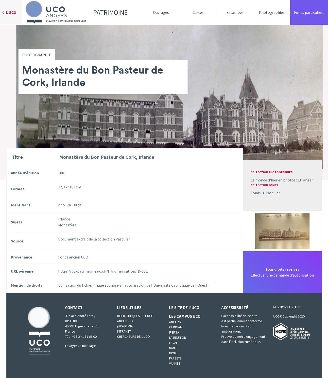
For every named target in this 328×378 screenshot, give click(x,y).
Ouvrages (161, 12)
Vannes (174, 363)
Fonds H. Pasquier (265, 192)
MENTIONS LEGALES (287, 307)
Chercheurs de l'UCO (133, 336)
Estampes (234, 12)
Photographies (272, 12)
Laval (173, 342)
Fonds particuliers (309, 12)
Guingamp (177, 327)
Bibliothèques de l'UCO (135, 316)
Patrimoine (75, 12)
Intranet (124, 331)
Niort (173, 353)
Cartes (198, 12)
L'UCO (11, 12)
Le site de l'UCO (184, 307)
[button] (282, 230)
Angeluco (125, 321)
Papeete (175, 358)
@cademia (125, 326)
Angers (175, 322)
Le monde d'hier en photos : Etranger (282, 180)
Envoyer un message (80, 345)
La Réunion (177, 337)
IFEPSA (174, 332)
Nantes (174, 348)
